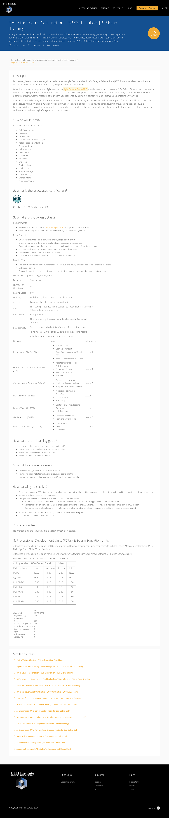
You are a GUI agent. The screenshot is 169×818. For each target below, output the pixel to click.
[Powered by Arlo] (154, 808)
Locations (133, 785)
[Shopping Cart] (166, 8)
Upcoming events (88, 8)
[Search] (162, 8)
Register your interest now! (22, 62)
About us (133, 789)
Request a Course (147, 8)
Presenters (134, 782)
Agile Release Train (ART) (75, 89)
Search (98, 789)
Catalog (105, 8)
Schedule (118, 8)
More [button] (129, 8)
